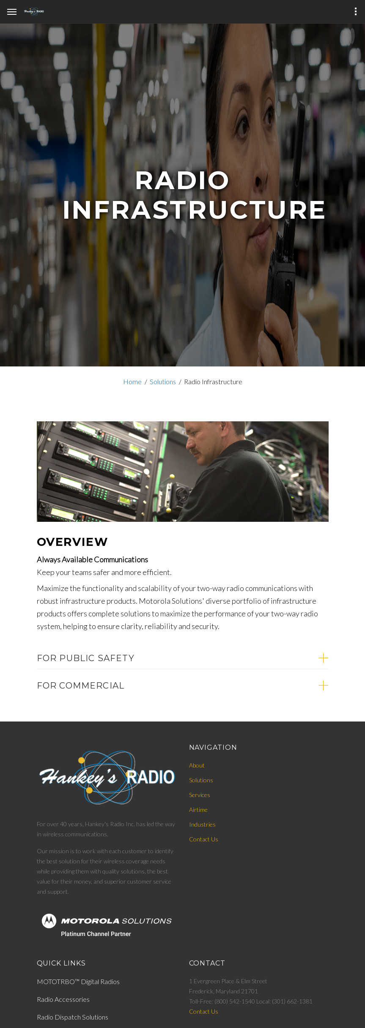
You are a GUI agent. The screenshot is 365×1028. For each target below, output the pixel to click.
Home (132, 381)
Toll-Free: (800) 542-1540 (222, 1001)
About (197, 765)
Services (199, 794)
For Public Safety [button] (85, 658)
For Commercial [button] (81, 686)
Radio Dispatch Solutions (72, 1017)
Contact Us (203, 839)
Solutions (163, 381)
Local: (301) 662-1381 (284, 1001)
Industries (202, 824)
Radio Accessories (63, 999)
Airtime (198, 809)
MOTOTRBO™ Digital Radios (78, 981)
